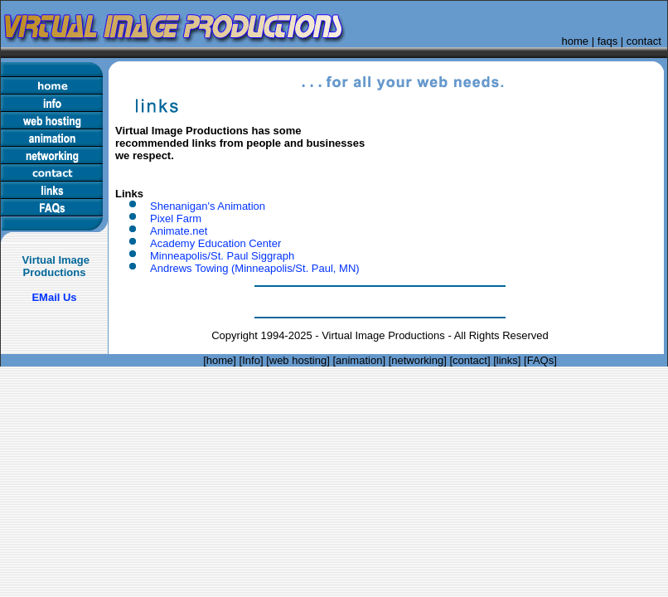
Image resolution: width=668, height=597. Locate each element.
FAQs (540, 360)
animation (359, 360)
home (575, 41)
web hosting (298, 360)
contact (644, 41)
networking (417, 360)
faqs (608, 41)
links (507, 360)
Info (251, 360)
